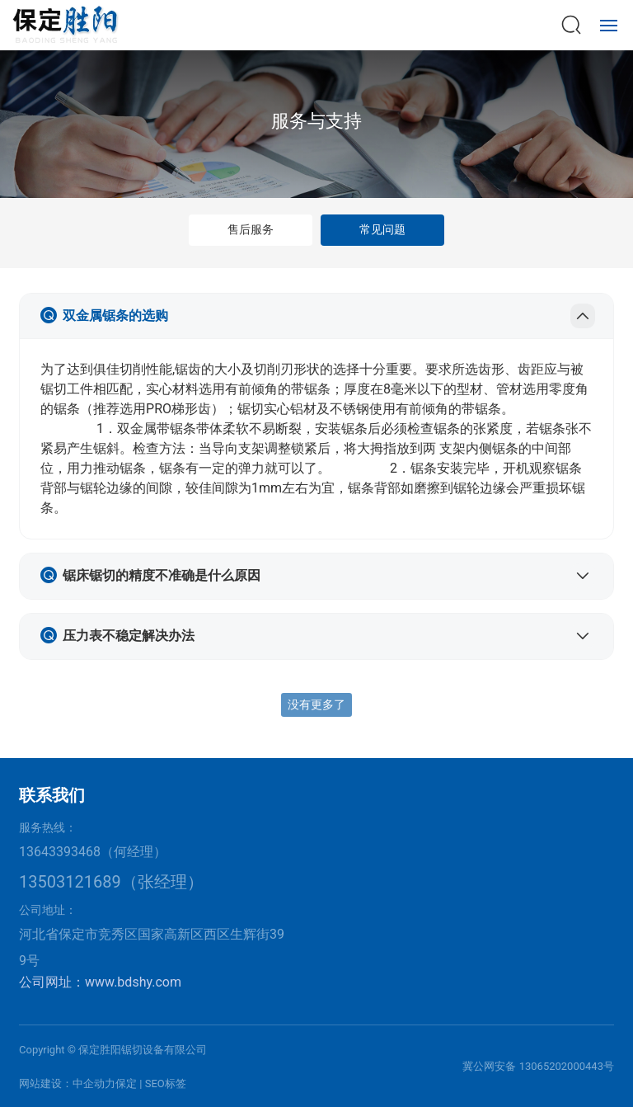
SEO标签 (165, 1083)
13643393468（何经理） (92, 852)
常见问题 (382, 229)
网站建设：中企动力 (67, 1083)
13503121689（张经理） (111, 882)
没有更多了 (316, 704)
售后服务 (250, 229)
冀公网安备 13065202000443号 (538, 1066)
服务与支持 (316, 121)
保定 (126, 1083)
